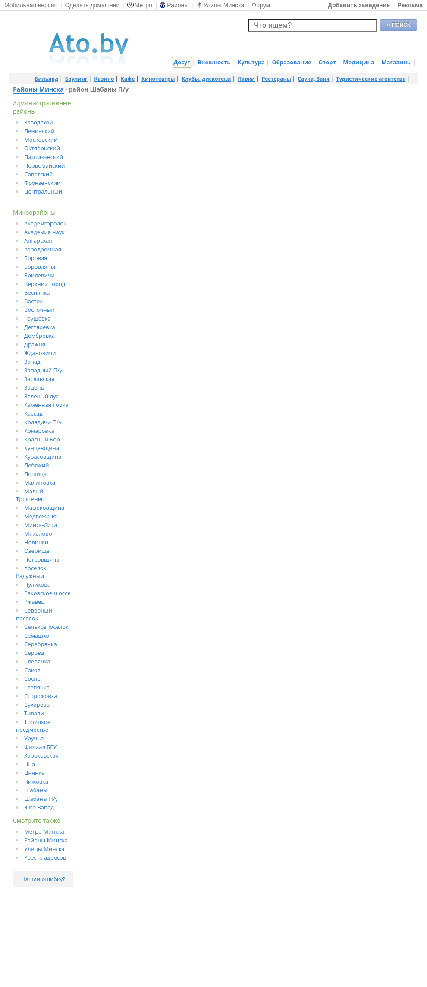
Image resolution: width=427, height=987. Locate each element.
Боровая (35, 258)
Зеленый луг (41, 396)
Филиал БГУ (40, 747)
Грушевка (37, 318)
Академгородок (45, 223)
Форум (261, 5)
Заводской (38, 122)
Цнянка (34, 773)
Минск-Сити (40, 525)
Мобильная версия (30, 5)
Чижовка (36, 781)
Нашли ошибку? (43, 879)
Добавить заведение (359, 5)
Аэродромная (42, 249)
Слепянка (37, 661)
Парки (246, 79)
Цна (29, 764)
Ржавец (34, 602)
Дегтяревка (39, 327)
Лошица (35, 474)
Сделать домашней (92, 5)
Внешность (214, 62)
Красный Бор (42, 439)
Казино (104, 79)
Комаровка (39, 431)
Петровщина (42, 559)
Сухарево (37, 704)
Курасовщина (43, 456)
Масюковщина (44, 507)
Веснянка (37, 292)
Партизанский (43, 157)
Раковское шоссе (47, 593)
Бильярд (46, 79)
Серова (34, 653)
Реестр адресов (45, 857)
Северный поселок (34, 614)
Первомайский (44, 165)
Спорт (327, 62)
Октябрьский (42, 148)
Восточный (39, 310)
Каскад (33, 413)
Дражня (34, 344)
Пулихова (37, 584)
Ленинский (39, 131)
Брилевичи (39, 275)
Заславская (39, 379)
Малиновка (39, 482)
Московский (40, 139)
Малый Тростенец (30, 495)
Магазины (396, 62)
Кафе (128, 79)
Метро (139, 5)
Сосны (32, 678)
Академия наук (44, 232)
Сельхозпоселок (46, 627)
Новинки (36, 542)
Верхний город (44, 284)
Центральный (43, 191)
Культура (251, 62)
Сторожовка (40, 696)
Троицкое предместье (33, 725)
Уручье (34, 738)
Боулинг (76, 79)
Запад (32, 361)
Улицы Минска (220, 5)
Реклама (410, 5)
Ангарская (38, 240)
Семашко (36, 635)
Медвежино (40, 516)
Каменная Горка (46, 405)
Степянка (37, 687)
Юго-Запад (39, 807)
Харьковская (41, 755)
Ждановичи (40, 353)
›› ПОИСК (398, 25)
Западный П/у (43, 370)
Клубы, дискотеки (206, 79)
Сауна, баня (313, 79)
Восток (33, 301)
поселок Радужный (31, 572)
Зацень (34, 387)
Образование (291, 62)
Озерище (37, 551)
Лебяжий (36, 465)
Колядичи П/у (42, 422)
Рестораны (276, 79)
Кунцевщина (41, 448)
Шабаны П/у (41, 799)
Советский (38, 174)
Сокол (32, 670)
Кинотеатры (158, 79)
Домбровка (39, 336)
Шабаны (35, 790)
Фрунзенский (42, 183)
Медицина (358, 62)
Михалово (38, 533)
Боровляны (39, 266)
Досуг (181, 62)
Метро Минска (44, 831)
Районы (174, 5)
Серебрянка (40, 644)
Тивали (34, 713)
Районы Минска (38, 89)
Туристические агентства (370, 79)
